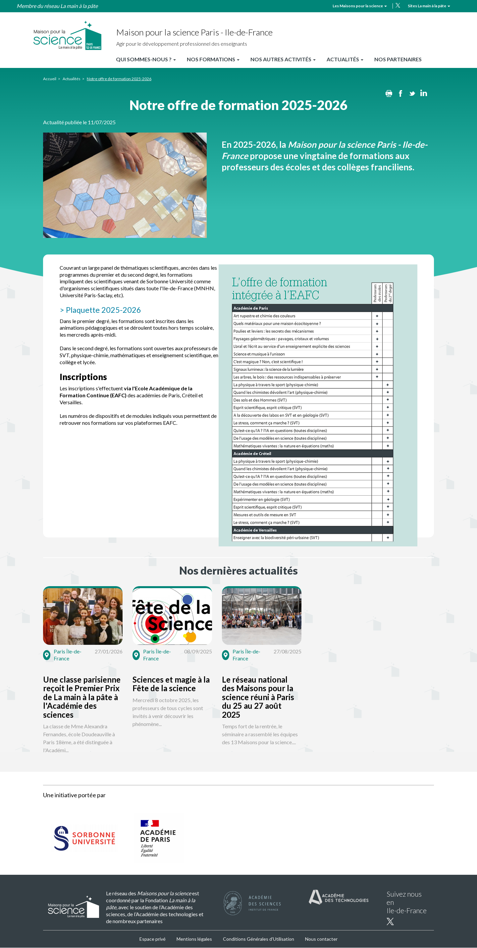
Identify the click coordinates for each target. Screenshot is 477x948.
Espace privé (152, 939)
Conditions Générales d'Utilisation (258, 939)
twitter (398, 5)
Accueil (49, 78)
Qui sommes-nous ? (146, 59)
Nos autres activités (283, 59)
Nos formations (213, 59)
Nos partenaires (398, 59)
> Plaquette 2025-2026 (101, 309)
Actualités (345, 59)
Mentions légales (194, 939)
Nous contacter (321, 939)
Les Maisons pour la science (360, 5)
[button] (105, 671)
